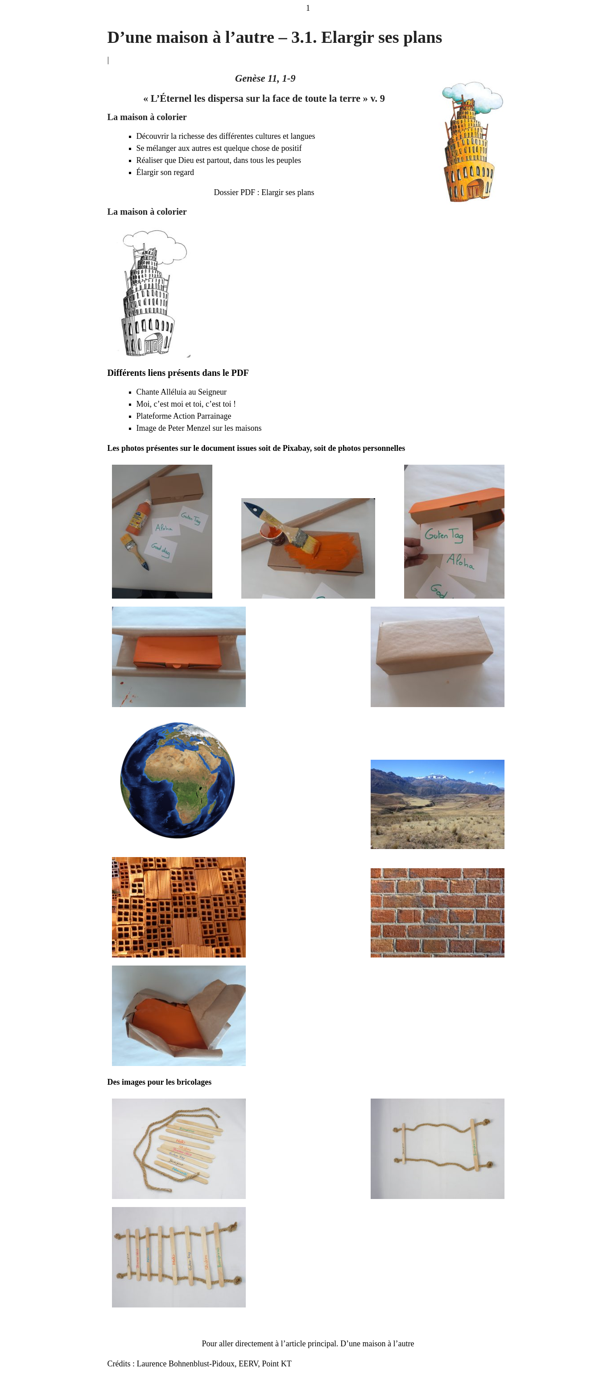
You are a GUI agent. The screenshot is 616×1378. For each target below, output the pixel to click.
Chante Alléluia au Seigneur (181, 391)
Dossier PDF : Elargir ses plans (264, 192)
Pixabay (296, 448)
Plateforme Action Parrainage (184, 416)
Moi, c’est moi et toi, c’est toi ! (186, 404)
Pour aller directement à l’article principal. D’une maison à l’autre (308, 1343)
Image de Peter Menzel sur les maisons (199, 428)
